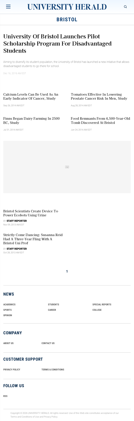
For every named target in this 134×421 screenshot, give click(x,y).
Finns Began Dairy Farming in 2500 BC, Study (31, 120)
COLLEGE (97, 309)
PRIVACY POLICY (11, 369)
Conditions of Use (30, 416)
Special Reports (101, 304)
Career (52, 309)
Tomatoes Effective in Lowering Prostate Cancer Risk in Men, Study (99, 96)
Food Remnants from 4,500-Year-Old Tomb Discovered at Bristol (100, 120)
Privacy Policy (50, 416)
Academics (9, 304)
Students (53, 304)
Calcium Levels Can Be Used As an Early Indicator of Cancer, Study (30, 96)
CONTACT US (48, 343)
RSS (5, 396)
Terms (13, 416)
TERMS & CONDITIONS (53, 369)
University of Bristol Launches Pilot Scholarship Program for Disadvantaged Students (57, 43)
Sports (7, 309)
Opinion (7, 315)
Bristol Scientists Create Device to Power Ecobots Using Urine (30, 213)
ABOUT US (8, 343)
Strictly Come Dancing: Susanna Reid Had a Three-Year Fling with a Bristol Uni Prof (33, 238)
